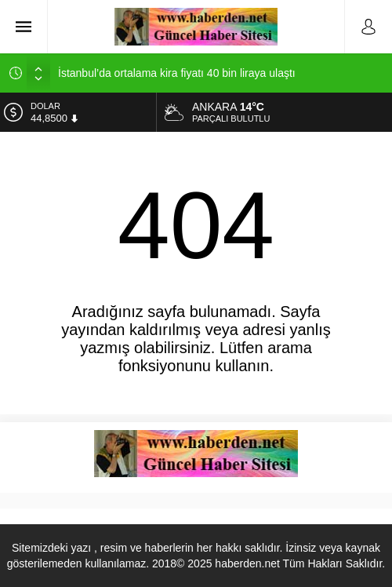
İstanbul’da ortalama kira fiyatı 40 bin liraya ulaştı (177, 73)
